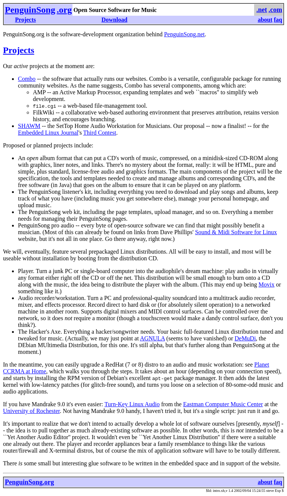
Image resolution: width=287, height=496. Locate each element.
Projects (25, 19)
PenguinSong (30, 10)
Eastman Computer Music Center (223, 404)
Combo (27, 79)
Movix (267, 284)
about (265, 19)
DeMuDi (245, 338)
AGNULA (152, 338)
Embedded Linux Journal (48, 132)
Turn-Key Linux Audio (132, 404)
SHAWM (29, 126)
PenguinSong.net (184, 34)
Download (114, 19)
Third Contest (99, 132)
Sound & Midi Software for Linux (236, 232)
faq (278, 19)
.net (261, 9)
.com (275, 9)
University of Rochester (31, 411)
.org (64, 10)
